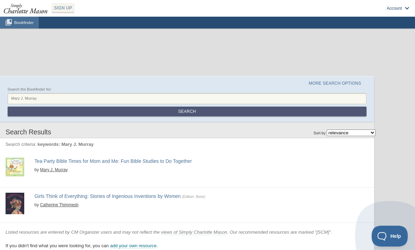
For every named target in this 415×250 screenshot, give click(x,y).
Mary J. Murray (68, 122)
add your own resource (154, 214)
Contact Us (248, 240)
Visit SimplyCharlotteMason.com (372, 14)
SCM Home (167, 240)
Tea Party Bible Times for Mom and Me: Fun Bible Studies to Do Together (133, 115)
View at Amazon (87, 139)
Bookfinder (24, 30)
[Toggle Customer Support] (390, 236)
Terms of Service (221, 240)
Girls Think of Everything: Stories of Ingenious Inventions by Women (128, 154)
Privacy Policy (192, 240)
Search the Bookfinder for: (50, 57)
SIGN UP (95, 13)
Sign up (312, 14)
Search (364, 65)
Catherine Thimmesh (74, 161)
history (77, 167)
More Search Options (347, 49)
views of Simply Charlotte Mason (215, 201)
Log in (332, 14)
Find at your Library (121, 139)
